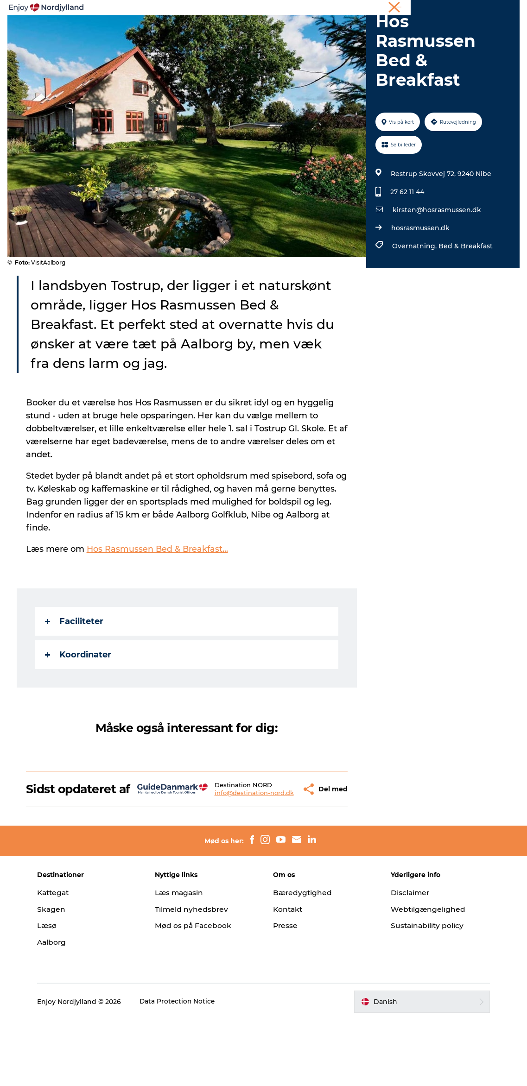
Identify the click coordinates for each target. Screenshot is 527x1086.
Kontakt (288, 975)
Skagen (59, 975)
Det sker (398, 29)
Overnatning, (414, 299)
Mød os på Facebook (197, 991)
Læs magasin (184, 958)
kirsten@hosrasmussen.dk (436, 263)
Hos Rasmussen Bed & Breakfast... (160, 602)
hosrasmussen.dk (419, 281)
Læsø (55, 991)
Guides (358, 29)
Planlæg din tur (240, 29)
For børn (263, 39)
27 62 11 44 (406, 244)
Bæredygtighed (303, 958)
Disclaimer (407, 958)
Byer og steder (306, 29)
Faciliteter (76, 674)
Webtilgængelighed (425, 975)
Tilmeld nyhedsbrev (196, 975)
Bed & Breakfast (465, 299)
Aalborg (60, 1008)
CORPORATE (501, 9)
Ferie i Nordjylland (380, 9)
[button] (276, 848)
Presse (285, 991)
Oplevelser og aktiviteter (156, 29)
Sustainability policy (424, 991)
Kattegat (62, 958)
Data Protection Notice (185, 1068)
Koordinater (80, 707)
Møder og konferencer (444, 9)
